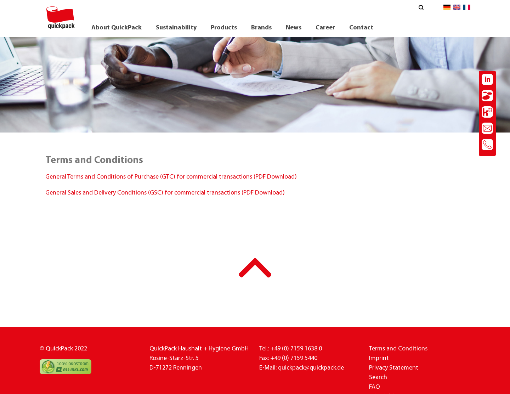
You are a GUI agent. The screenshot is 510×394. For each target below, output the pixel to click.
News (293, 27)
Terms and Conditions (398, 348)
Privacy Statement (393, 368)
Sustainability (176, 27)
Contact (361, 27)
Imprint (379, 358)
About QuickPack (116, 27)
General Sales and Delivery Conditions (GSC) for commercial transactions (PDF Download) (165, 193)
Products (224, 27)
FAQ (374, 387)
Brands (261, 27)
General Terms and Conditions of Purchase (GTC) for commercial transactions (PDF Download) (171, 177)
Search (378, 377)
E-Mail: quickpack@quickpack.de (301, 368)
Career (325, 27)
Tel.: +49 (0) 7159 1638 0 (290, 348)
